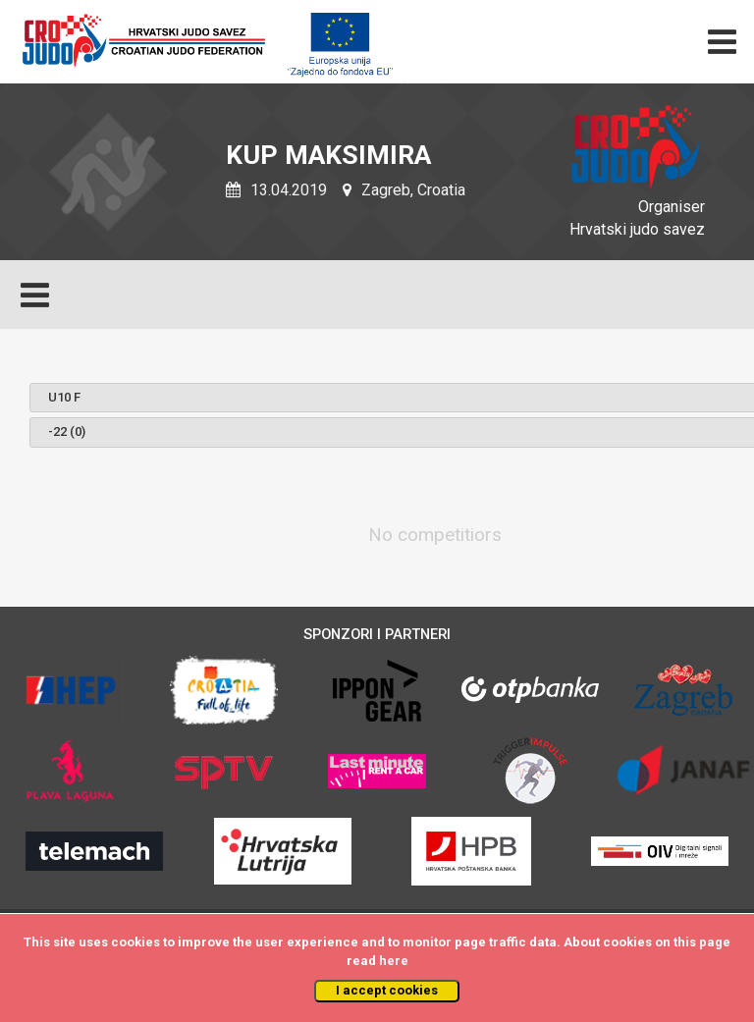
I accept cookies (387, 990)
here (393, 960)
